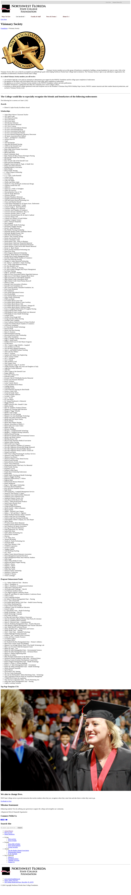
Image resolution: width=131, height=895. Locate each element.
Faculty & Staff (36, 16)
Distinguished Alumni (14, 852)
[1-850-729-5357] (123, 2)
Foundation (4, 28)
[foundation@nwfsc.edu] (125, 2)
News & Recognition (14, 845)
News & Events (51, 16)
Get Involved (20, 16)
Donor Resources (9, 834)
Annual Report (8, 831)
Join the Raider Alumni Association (18, 850)
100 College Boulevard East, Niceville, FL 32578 (18, 882)
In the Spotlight (12, 854)
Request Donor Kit (117, 2)
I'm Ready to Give (6, 801)
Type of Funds (12, 840)
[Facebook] (127, 2)
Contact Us (11, 862)
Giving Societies (13, 847)
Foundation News (13, 859)
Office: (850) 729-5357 (11, 880)
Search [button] (20, 827)
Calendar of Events (13, 860)
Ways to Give (6, 16)
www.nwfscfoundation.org (12, 879)
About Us (66, 16)
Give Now (108, 2)
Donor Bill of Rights (14, 844)
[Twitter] (129, 2)
